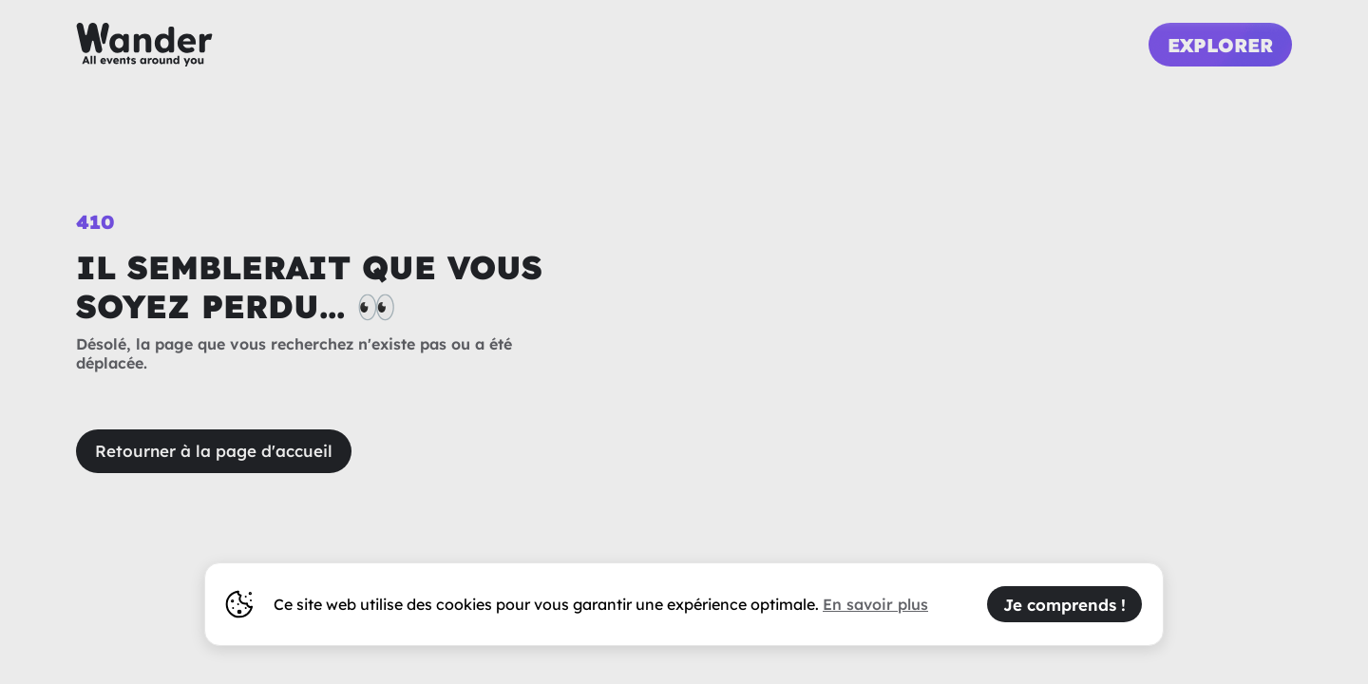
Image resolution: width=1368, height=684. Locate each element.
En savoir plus (875, 604)
